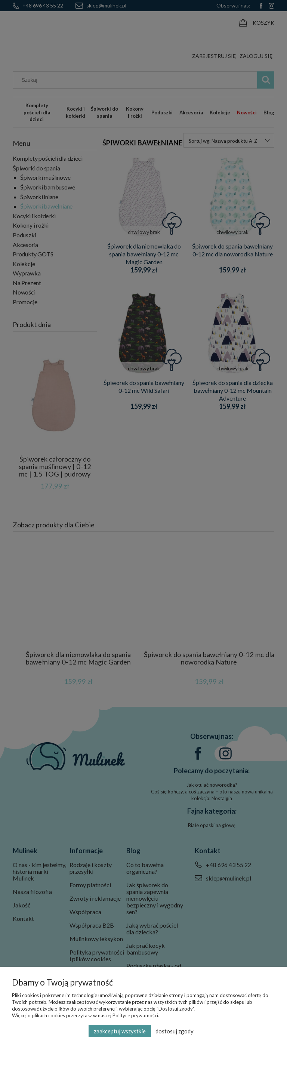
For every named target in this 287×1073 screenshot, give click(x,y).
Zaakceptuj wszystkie (120, 1031)
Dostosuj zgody (174, 1031)
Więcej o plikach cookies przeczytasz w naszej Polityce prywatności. (85, 1015)
